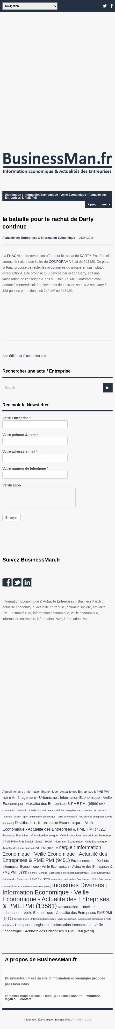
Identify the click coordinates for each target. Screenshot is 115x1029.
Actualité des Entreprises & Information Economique (38, 237)
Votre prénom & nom (20, 435)
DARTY (85, 256)
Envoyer (11, 517)
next (105, 204)
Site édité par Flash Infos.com (24, 356)
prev (92, 204)
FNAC (11, 256)
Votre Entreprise (16, 418)
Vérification (11, 485)
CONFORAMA (60, 262)
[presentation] (38, 497)
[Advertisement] (57, 79)
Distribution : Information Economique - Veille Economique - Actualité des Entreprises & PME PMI (56, 196)
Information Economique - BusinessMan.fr (48, 1019)
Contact (25, 999)
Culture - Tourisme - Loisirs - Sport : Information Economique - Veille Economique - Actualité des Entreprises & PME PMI (57, 817)
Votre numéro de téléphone (25, 468)
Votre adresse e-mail (19, 451)
